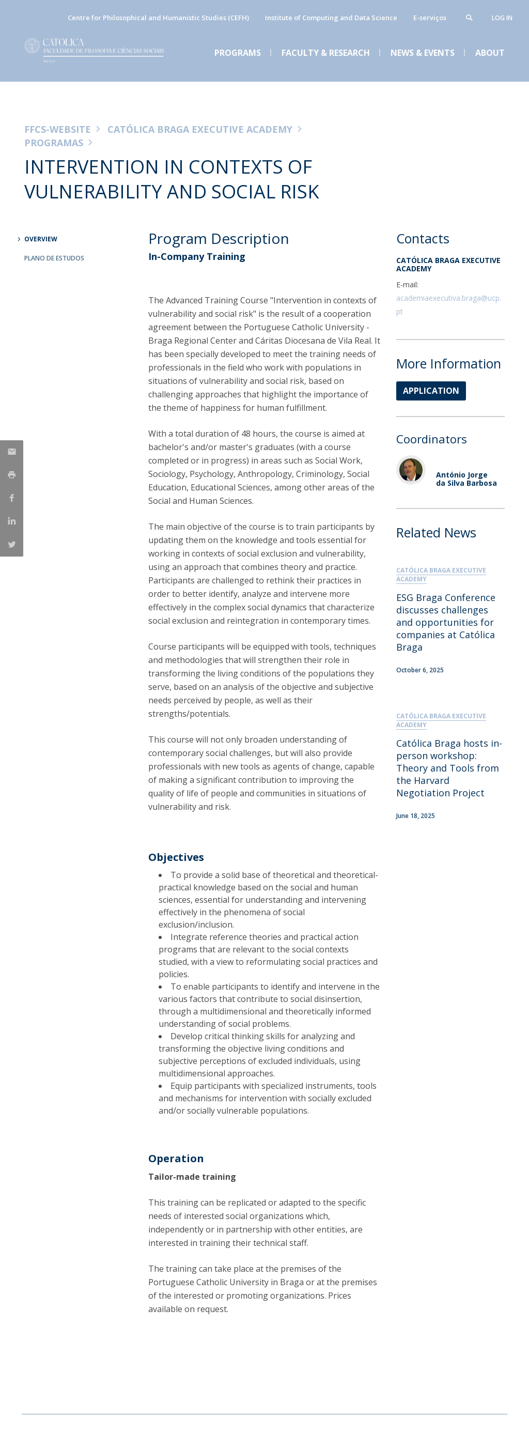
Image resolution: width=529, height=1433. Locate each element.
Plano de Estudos (54, 258)
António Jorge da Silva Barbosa (466, 478)
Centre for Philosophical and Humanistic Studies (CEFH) (158, 17)
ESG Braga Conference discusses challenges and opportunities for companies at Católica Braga (445, 622)
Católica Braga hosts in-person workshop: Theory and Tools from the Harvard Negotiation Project (449, 768)
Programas (53, 142)
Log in (502, 17)
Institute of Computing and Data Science (331, 17)
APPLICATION (431, 390)
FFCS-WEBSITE (57, 129)
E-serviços (429, 17)
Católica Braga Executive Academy (199, 129)
